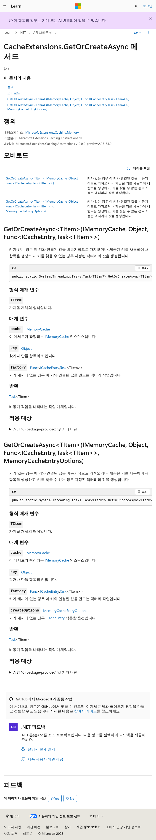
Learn (8, 32)
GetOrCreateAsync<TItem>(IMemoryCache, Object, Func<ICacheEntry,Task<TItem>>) (68, 99)
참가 (67, 827)
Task (63, 367)
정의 (10, 87)
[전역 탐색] (4, 6)
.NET (23, 32)
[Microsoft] (78, 6)
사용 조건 (10, 833)
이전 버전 (33, 827)
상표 (26, 833)
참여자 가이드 (85, 710)
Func (34, 367)
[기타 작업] (148, 32)
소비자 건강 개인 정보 (121, 827)
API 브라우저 (42, 32)
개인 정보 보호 (86, 827)
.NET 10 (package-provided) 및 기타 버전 (45, 429)
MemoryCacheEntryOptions (65, 610)
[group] (80, 277)
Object (26, 348)
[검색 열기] (136, 6)
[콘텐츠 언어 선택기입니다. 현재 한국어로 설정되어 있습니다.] (13, 816)
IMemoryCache (38, 329)
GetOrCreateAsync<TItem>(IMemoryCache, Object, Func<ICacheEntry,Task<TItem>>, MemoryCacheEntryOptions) (68, 107)
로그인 (147, 6)
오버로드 (13, 93)
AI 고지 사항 (12, 827)
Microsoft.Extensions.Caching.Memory (52, 132)
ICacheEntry (49, 367)
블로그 (51, 827)
